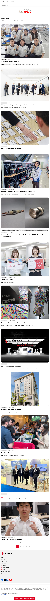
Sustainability (28, 64)
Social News (4, 573)
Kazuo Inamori (20, 412)
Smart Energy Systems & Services (18, 64)
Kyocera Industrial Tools (31, 194)
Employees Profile (22, 107)
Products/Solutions (7, 64)
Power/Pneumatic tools (13, 194)
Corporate (6, 107)
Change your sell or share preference (9, 596)
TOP (2, 557)
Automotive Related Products (23, 368)
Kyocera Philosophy (18, 150)
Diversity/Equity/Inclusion (16, 455)
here (7, 590)
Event (12, 150)
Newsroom (4, 5)
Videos (2, 576)
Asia (2, 64)
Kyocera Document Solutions (18, 325)
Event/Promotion (7, 150)
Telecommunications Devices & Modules (38, 368)
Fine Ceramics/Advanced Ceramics (19, 239)
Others (3, 569)
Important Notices (5, 571)
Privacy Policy (4, 594)
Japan (2, 107)
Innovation (4, 563)
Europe (2, 325)
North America (4, 368)
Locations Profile (35, 64)
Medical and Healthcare (13, 107)
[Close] (47, 587)
